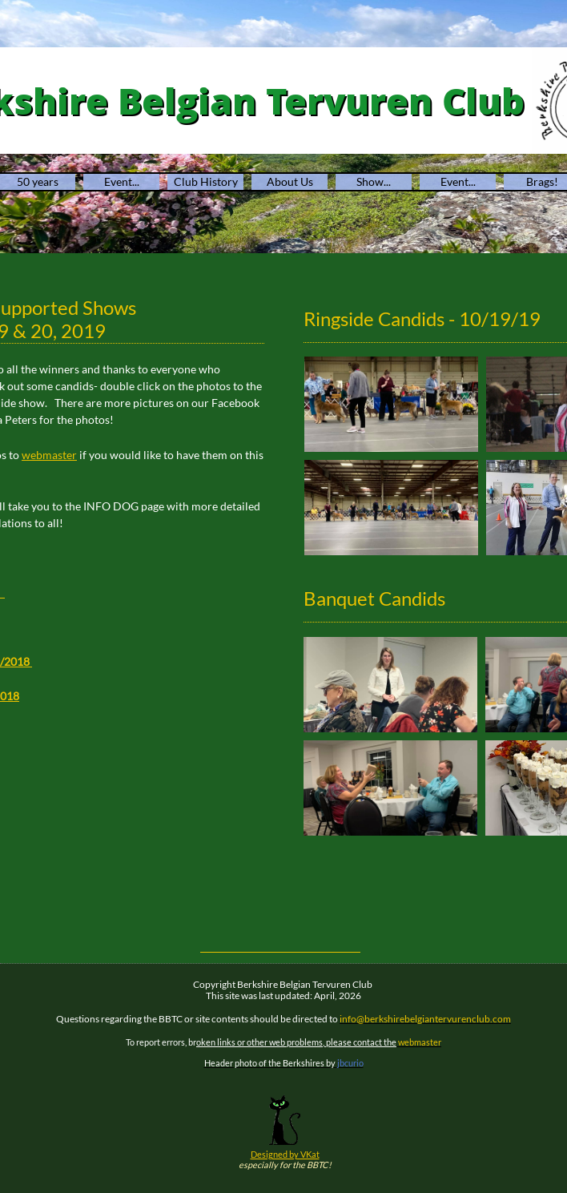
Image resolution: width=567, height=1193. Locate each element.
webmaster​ (418, 1042)
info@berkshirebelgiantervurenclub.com (425, 1019)
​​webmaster (49, 454)
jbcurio (350, 1063)
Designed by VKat (285, 1154)
